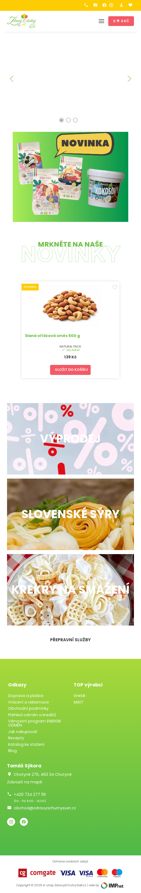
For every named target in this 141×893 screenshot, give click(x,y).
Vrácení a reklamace (28, 702)
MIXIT (78, 702)
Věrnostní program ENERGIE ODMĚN (34, 723)
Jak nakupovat (22, 731)
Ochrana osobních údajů (70, 861)
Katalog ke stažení (26, 744)
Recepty (16, 738)
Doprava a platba (25, 695)
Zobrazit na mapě (24, 782)
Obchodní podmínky (28, 708)
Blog (12, 750)
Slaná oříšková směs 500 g (52, 335)
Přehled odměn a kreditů (32, 715)
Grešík (80, 695)
